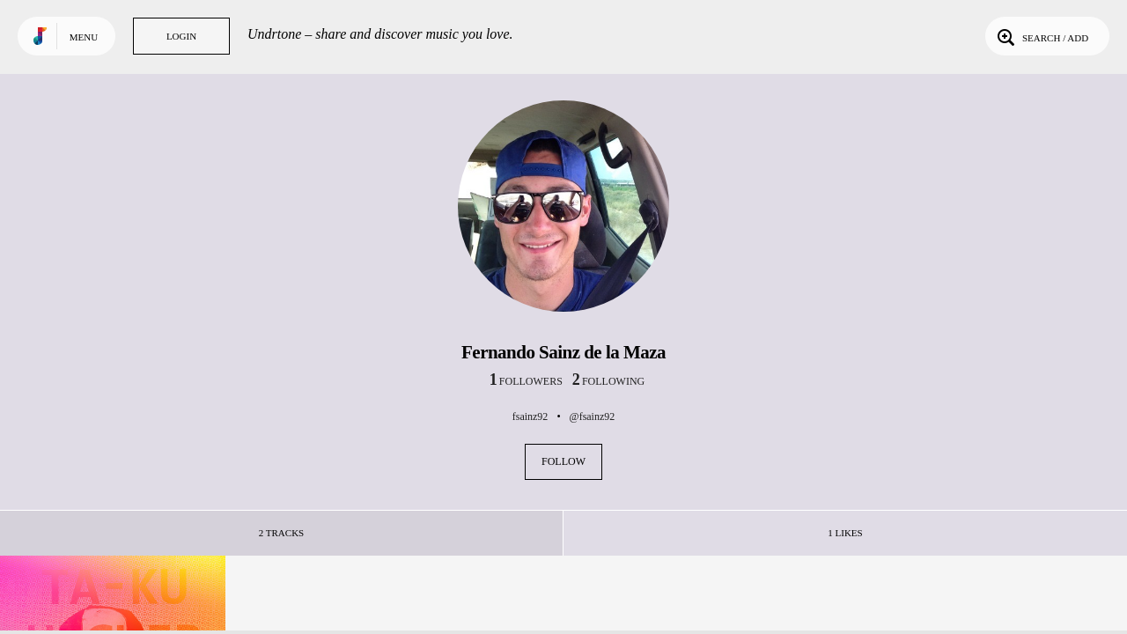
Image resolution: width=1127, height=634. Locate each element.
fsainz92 (530, 416)
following (608, 381)
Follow (563, 461)
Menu (84, 37)
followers (526, 381)
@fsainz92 (592, 416)
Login (181, 36)
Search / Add (1041, 36)
